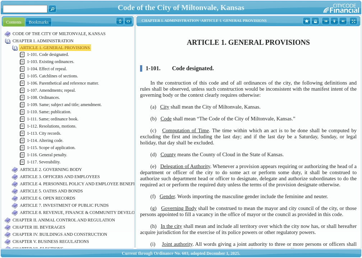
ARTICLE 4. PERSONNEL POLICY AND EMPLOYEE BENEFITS (80, 183)
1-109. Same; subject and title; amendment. (64, 104)
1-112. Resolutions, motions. (51, 126)
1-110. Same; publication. (49, 111)
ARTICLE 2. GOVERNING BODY (51, 169)
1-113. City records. (44, 133)
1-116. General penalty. (47, 154)
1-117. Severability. (44, 161)
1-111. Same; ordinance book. (52, 118)
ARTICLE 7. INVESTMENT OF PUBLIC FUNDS (64, 205)
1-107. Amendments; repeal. (51, 90)
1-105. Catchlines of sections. (52, 75)
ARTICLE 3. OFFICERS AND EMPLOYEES (60, 176)
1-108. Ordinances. (43, 97)
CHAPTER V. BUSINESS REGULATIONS (51, 241)
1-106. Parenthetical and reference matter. (63, 83)
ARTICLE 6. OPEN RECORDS (47, 198)
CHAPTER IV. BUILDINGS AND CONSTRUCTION (60, 234)
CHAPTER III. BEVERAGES (39, 227)
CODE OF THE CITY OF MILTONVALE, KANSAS (59, 33)
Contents (14, 22)
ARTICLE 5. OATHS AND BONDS (51, 191)
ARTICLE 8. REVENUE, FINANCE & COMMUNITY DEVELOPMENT (84, 212)
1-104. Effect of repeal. (47, 68)
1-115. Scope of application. (51, 147)
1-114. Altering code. (45, 140)
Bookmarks (38, 22)
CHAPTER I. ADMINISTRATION (43, 40)
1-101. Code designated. (48, 54)
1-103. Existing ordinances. (50, 61)
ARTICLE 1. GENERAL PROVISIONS (55, 47)
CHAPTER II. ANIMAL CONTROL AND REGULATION (64, 220)
